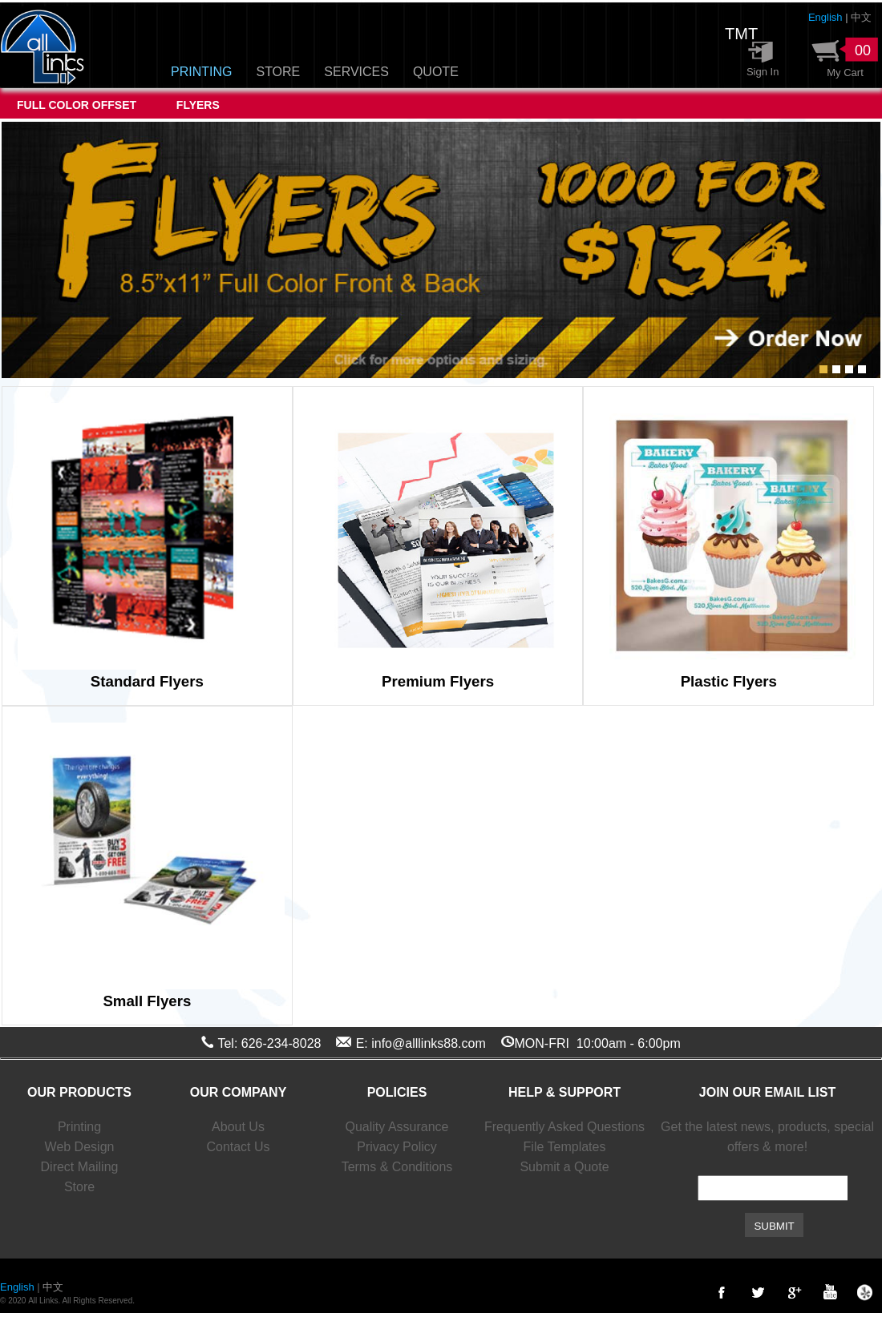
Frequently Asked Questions (564, 1127)
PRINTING (201, 72)
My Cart (842, 72)
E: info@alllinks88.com (421, 1043)
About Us (238, 1127)
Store (79, 1187)
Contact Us (237, 1147)
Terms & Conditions (397, 1167)
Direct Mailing (80, 1167)
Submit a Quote (564, 1167)
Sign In (758, 72)
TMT (741, 33)
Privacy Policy (397, 1147)
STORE (278, 72)
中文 (861, 17)
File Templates (565, 1147)
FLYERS (198, 105)
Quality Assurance (397, 1127)
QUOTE (436, 72)
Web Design (80, 1147)
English (825, 17)
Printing (79, 1127)
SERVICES (356, 72)
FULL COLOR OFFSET (80, 105)
